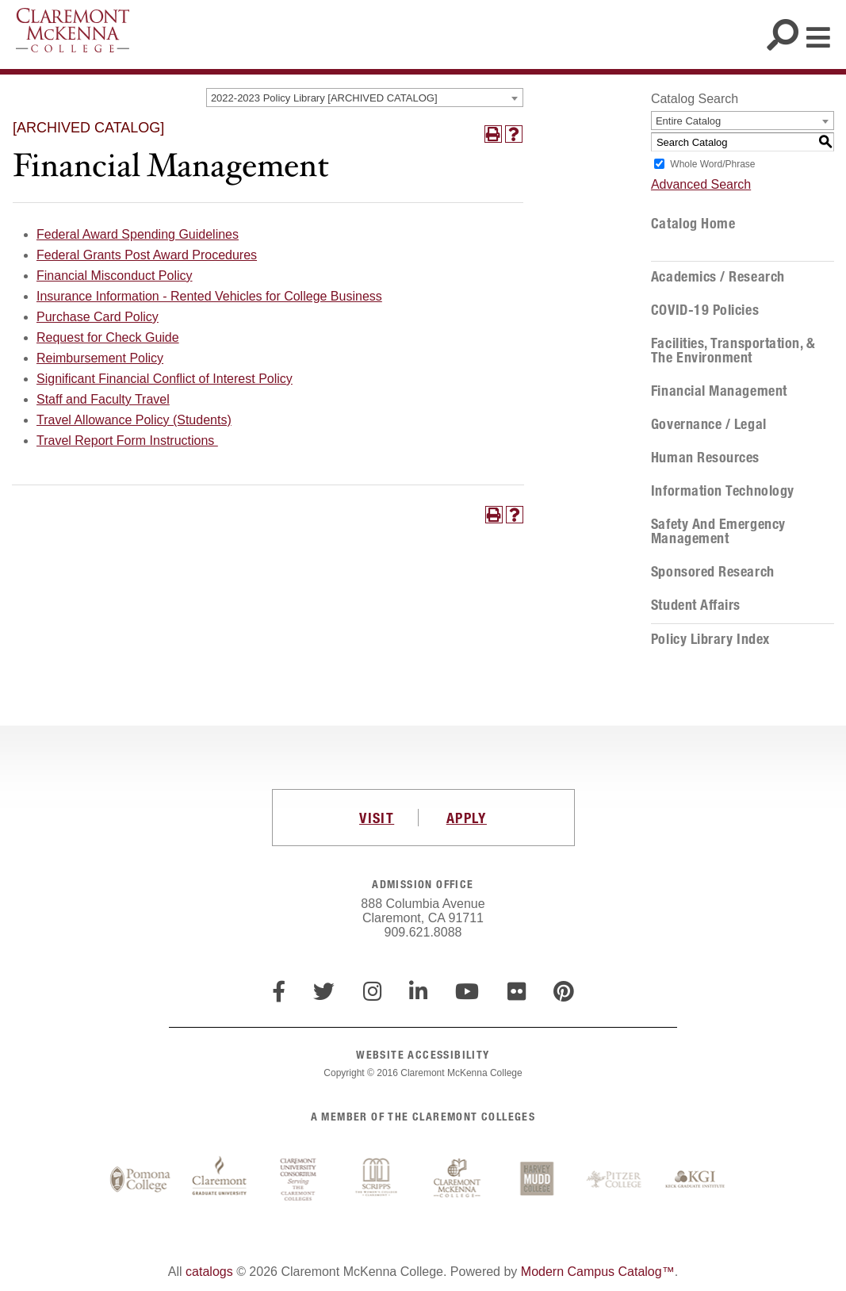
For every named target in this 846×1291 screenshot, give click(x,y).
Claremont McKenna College (72, 30)
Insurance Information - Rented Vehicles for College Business (209, 296)
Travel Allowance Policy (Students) (134, 420)
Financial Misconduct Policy (114, 275)
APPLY (466, 817)
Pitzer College (616, 1180)
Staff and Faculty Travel (103, 399)
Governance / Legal (709, 424)
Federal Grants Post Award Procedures (146, 255)
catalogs (209, 1271)
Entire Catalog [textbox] (688, 121)
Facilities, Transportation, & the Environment (733, 350)
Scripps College (378, 1180)
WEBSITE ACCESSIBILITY (422, 1054)
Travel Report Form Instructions (127, 440)
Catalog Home (693, 224)
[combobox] (364, 97)
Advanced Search (701, 184)
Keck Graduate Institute (695, 1180)
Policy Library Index (710, 639)
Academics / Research (718, 277)
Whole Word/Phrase (712, 164)
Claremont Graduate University (220, 1180)
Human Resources (705, 457)
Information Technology (722, 491)
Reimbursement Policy (99, 358)
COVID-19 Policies (705, 310)
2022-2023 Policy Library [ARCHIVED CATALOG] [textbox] (324, 98)
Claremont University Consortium (299, 1180)
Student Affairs (696, 605)
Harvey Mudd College (537, 1180)
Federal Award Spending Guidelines (137, 234)
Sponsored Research (713, 572)
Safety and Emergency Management (718, 531)
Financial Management (719, 391)
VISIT (376, 817)
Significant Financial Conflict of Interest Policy (164, 378)
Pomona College (140, 1180)
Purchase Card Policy (97, 317)
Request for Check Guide (107, 337)
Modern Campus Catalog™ (598, 1271)
